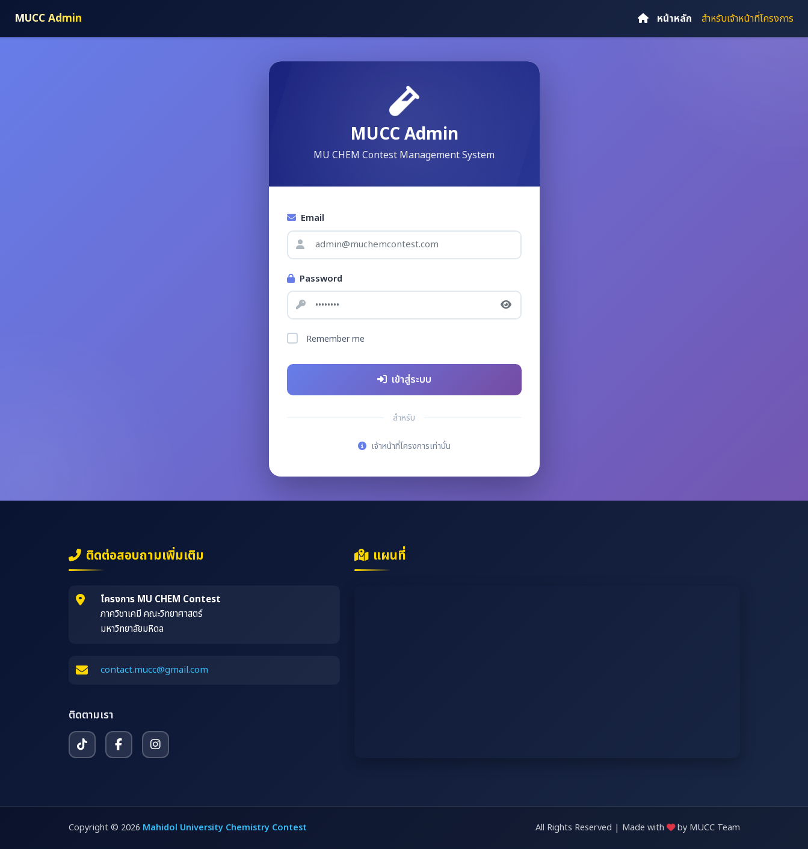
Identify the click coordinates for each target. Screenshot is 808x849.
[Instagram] (155, 744)
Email (305, 218)
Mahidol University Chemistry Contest (225, 827)
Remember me (335, 339)
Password (314, 279)
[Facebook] (118, 744)
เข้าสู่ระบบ (404, 379)
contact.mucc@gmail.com (154, 670)
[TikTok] (82, 744)
